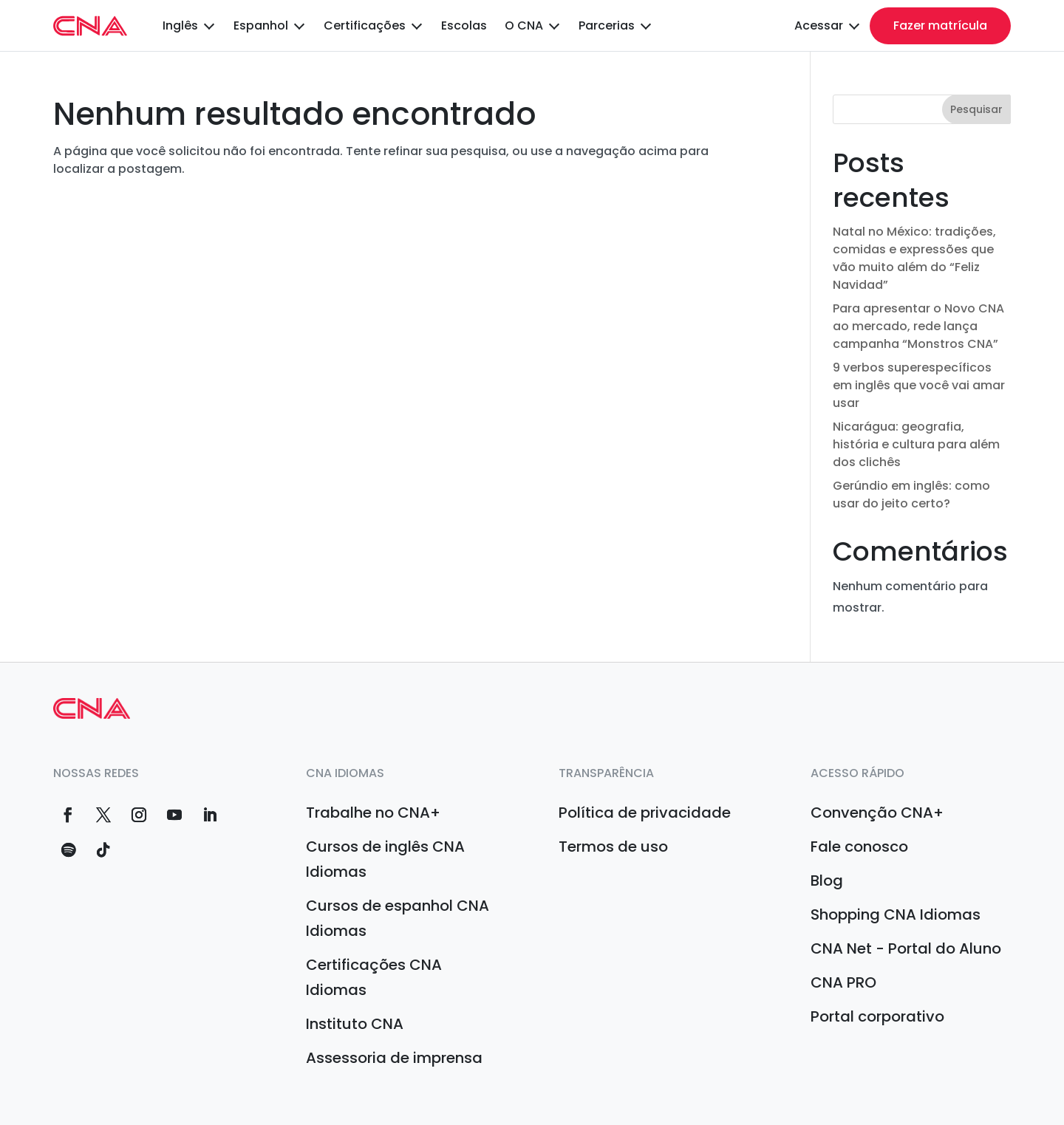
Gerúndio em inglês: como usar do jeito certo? (911, 494)
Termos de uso (613, 846)
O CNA (524, 25)
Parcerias (607, 25)
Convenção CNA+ (877, 812)
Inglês (180, 25)
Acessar (818, 25)
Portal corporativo (877, 1016)
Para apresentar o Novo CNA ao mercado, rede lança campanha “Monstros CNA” (918, 326)
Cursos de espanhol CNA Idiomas (397, 918)
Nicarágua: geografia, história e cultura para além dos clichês (916, 444)
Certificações (365, 25)
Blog (827, 880)
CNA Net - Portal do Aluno (906, 948)
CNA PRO (843, 982)
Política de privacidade (645, 812)
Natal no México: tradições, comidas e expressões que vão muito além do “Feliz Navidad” (914, 258)
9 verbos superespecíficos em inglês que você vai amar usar (919, 385)
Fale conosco (859, 846)
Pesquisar (976, 109)
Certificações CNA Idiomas (374, 977)
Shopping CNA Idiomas (896, 914)
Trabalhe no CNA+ (373, 812)
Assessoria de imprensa (394, 1057)
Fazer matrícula (940, 25)
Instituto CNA (354, 1023)
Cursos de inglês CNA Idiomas (385, 859)
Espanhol (260, 25)
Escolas (464, 25)
